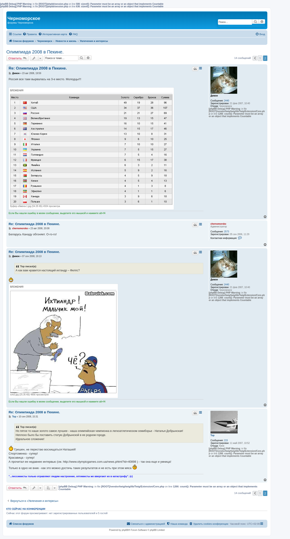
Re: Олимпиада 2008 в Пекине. (38, 68)
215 (226, 440)
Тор (212, 435)
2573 (226, 231)
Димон (214, 95)
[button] (255, 58)
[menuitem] (30, 34)
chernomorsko (218, 224)
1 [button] (260, 58)
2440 (226, 100)
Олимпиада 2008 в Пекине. (35, 51)
